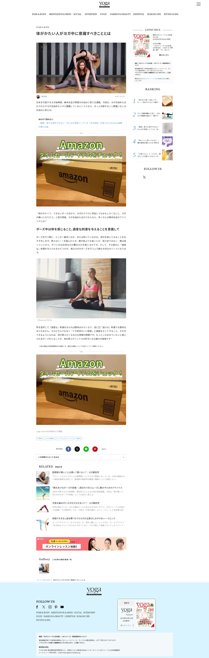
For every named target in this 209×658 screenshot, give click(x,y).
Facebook (68, 449)
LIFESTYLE (138, 14)
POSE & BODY (39, 14)
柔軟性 (79, 438)
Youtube (168, 177)
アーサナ (59, 438)
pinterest (160, 177)
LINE (86, 449)
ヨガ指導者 (50, 438)
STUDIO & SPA (171, 14)
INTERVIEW (91, 14)
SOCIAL (77, 14)
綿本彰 (41, 438)
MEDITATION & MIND (60, 14)
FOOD (103, 14)
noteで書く (103, 449)
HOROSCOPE (154, 14)
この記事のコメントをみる (48, 457)
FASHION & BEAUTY (120, 14)
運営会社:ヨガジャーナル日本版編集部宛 (152, 79)
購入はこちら (164, 55)
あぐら (61, 240)
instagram (152, 177)
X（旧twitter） (77, 449)
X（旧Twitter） (78, 596)
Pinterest (95, 449)
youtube (96, 596)
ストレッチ (69, 438)
